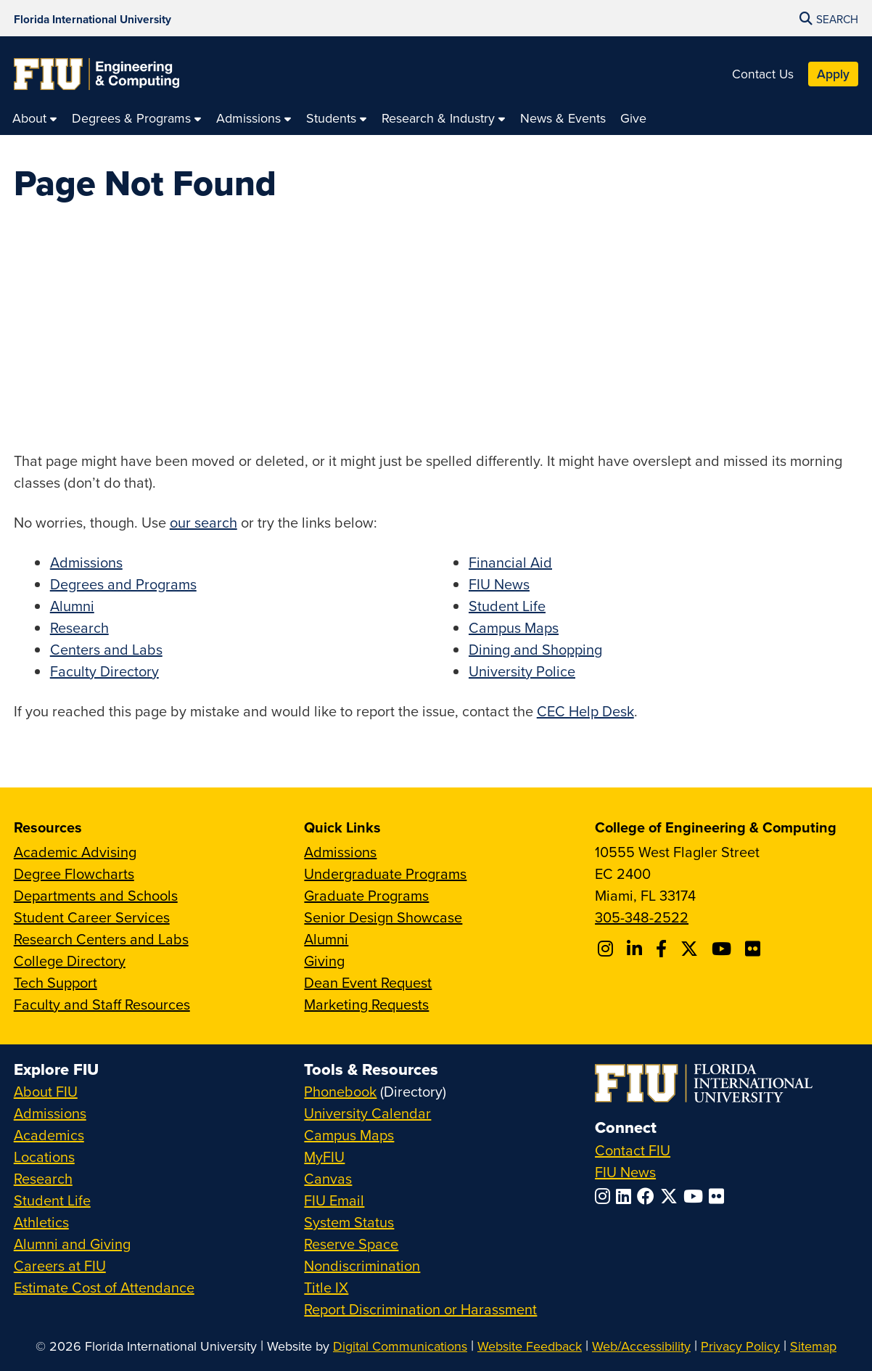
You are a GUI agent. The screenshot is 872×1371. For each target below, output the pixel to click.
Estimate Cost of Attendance (104, 1287)
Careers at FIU (60, 1265)
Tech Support (55, 982)
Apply (833, 74)
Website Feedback (529, 1346)
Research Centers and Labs (101, 938)
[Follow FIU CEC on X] (691, 948)
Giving (324, 960)
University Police (522, 671)
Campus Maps (514, 627)
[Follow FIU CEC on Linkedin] (636, 948)
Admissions (86, 562)
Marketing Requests (366, 1004)
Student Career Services (92, 917)
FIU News (499, 583)
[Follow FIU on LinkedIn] (626, 1196)
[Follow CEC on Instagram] (607, 948)
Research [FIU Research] (43, 1178)
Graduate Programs (366, 895)
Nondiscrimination (362, 1265)
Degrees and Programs (123, 583)
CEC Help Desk (585, 710)
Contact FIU (632, 1150)
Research (79, 627)
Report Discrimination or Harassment (420, 1308)
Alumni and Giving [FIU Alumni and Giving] (72, 1243)
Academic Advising (75, 851)
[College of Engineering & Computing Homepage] (96, 74)
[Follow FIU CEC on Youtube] (724, 948)
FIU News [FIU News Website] (625, 1171)
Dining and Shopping (535, 649)
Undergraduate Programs (385, 873)
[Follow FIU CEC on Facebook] (663, 948)
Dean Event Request (368, 982)
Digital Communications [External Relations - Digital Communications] (400, 1346)
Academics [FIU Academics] (49, 1134)
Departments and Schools (96, 895)
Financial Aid (510, 562)
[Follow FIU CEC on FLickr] (755, 948)
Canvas (328, 1178)
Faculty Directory (104, 671)
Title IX (326, 1287)
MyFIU (324, 1156)
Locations (44, 1156)
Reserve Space (351, 1243)
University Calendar (367, 1113)
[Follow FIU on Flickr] (719, 1196)
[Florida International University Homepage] (92, 18)
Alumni (72, 605)
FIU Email (334, 1200)
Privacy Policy (740, 1346)
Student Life (507, 605)
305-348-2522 (641, 917)
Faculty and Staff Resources (102, 1004)
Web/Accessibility (641, 1346)
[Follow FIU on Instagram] (605, 1196)
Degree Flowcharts (74, 873)
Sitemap (813, 1346)
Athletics (41, 1221)
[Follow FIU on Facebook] (648, 1196)
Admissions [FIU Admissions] (50, 1113)
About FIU (46, 1091)
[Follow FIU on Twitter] (671, 1196)
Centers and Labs (106, 649)
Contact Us (763, 74)
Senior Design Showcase (383, 917)
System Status (349, 1221)
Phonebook (340, 1091)
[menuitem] (35, 118)
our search (203, 522)
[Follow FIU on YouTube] (696, 1196)
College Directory (70, 960)
